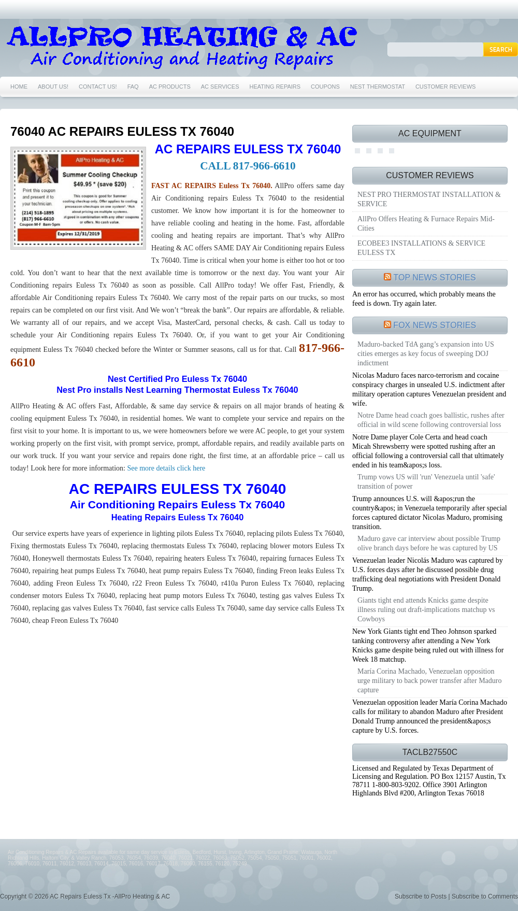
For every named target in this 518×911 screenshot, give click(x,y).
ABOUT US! (53, 86)
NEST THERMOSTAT (377, 86)
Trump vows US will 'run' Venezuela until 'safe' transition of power (426, 481)
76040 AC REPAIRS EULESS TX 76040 (122, 131)
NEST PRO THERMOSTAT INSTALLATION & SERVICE (429, 199)
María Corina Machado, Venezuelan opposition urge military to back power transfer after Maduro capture (429, 680)
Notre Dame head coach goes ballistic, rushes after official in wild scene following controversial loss (431, 420)
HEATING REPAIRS (275, 86)
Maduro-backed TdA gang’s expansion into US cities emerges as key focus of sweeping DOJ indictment (425, 353)
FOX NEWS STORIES (434, 325)
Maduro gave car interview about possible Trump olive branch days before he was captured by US (428, 543)
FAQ (133, 86)
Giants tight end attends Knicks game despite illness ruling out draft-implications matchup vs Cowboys (426, 609)
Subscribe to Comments (485, 896)
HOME (18, 86)
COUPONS (325, 86)
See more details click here (165, 468)
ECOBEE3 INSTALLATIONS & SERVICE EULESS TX (421, 248)
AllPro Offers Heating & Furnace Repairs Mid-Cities (426, 223)
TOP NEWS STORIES (435, 277)
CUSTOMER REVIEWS (445, 86)
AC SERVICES (220, 86)
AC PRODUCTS (170, 86)
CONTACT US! (98, 86)
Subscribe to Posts (421, 896)
